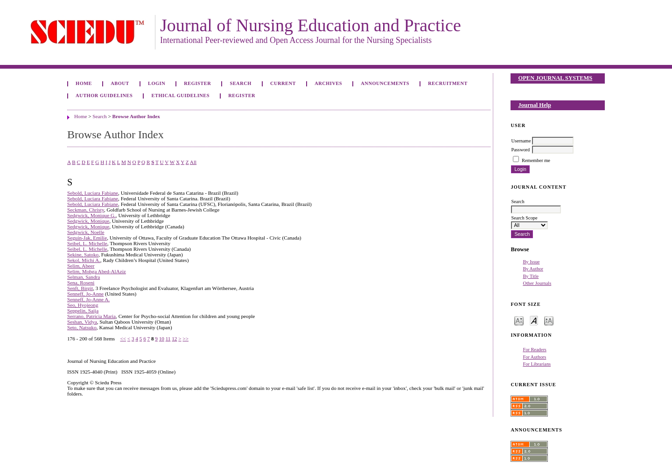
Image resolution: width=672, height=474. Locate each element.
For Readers (534, 349)
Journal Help (534, 105)
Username (521, 140)
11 (168, 338)
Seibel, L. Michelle (87, 243)
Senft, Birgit (80, 288)
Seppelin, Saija (82, 310)
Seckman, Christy (85, 209)
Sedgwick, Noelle (86, 232)
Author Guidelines (104, 95)
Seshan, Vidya (82, 322)
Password (520, 149)
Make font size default (534, 320)
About (120, 83)
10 (161, 338)
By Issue (531, 261)
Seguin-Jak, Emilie (87, 238)
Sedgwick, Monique (88, 221)
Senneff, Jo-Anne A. (88, 299)
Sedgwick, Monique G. (91, 215)
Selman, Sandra (83, 277)
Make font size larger (548, 320)
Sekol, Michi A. (83, 260)
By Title (531, 276)
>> (185, 338)
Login (156, 83)
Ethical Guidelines (181, 95)
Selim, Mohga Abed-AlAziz (96, 271)
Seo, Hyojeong (82, 305)
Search (240, 83)
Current (283, 83)
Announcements (385, 83)
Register (197, 83)
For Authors (534, 357)
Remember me (536, 160)
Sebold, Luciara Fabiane (92, 193)
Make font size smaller (519, 320)
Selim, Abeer (80, 266)
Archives (328, 83)
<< (123, 338)
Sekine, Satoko (82, 254)
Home (84, 83)
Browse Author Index (136, 116)
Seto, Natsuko (82, 327)
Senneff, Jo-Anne (85, 294)
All (193, 162)
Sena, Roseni (80, 282)
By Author (533, 268)
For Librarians (537, 364)
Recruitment (448, 83)
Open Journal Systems (555, 78)
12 (174, 338)
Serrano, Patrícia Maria (91, 316)
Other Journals (537, 283)
